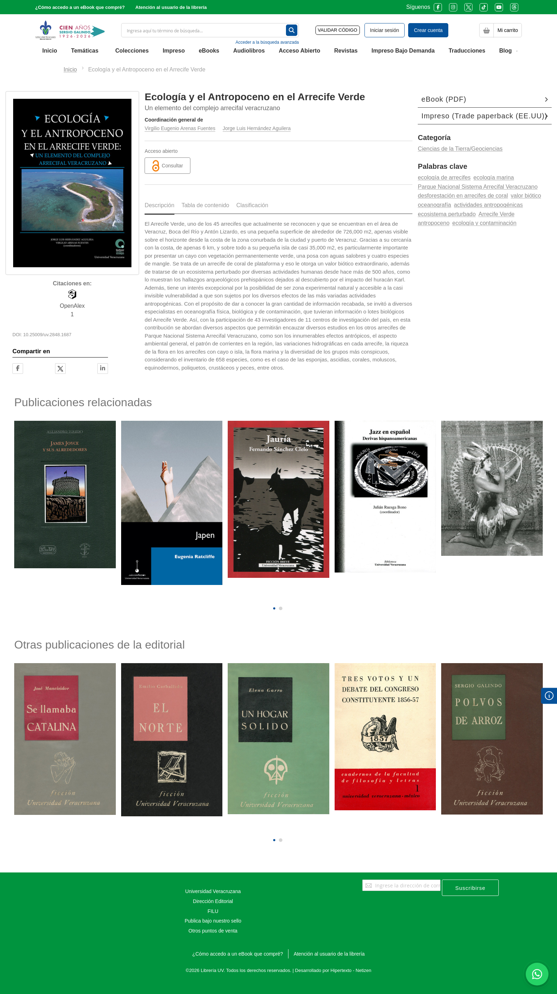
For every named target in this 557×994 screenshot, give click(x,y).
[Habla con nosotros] (537, 974)
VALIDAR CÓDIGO (337, 30)
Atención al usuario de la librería (171, 7)
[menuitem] (49, 51)
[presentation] (273, 596)
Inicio (70, 69)
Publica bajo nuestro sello (213, 921)
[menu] (278, 50)
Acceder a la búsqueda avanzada (267, 42)
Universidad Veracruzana (212, 891)
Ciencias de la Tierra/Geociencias (460, 149)
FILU (212, 911)
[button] (274, 608)
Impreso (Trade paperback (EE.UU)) (484, 116)
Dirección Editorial (213, 901)
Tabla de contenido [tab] (205, 205)
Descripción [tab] (159, 205)
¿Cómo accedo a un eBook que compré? (80, 7)
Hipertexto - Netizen (350, 970)
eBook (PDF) (443, 99)
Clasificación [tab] (252, 205)
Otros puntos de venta (213, 931)
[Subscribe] (470, 888)
